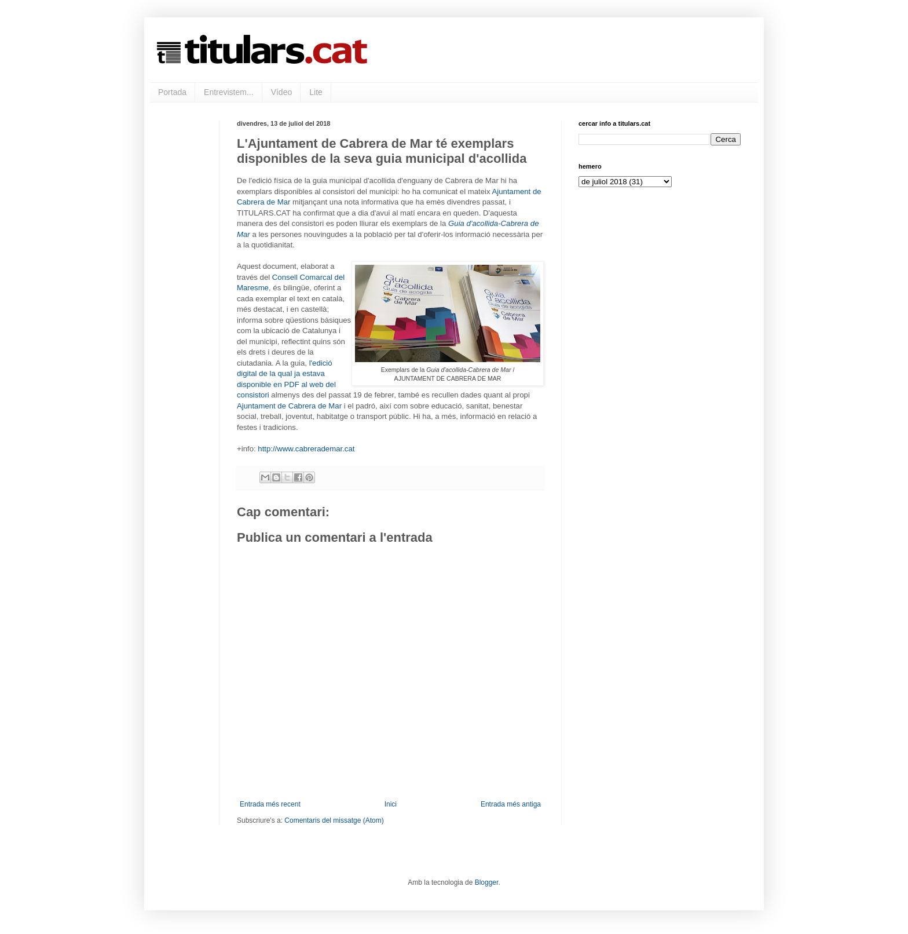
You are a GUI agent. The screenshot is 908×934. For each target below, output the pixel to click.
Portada (172, 92)
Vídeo (281, 92)
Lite (316, 92)
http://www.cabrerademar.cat (306, 448)
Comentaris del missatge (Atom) (333, 820)
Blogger (487, 882)
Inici (391, 804)
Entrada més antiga (511, 804)
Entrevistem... (229, 92)
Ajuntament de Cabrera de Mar (289, 406)
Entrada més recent (270, 804)
